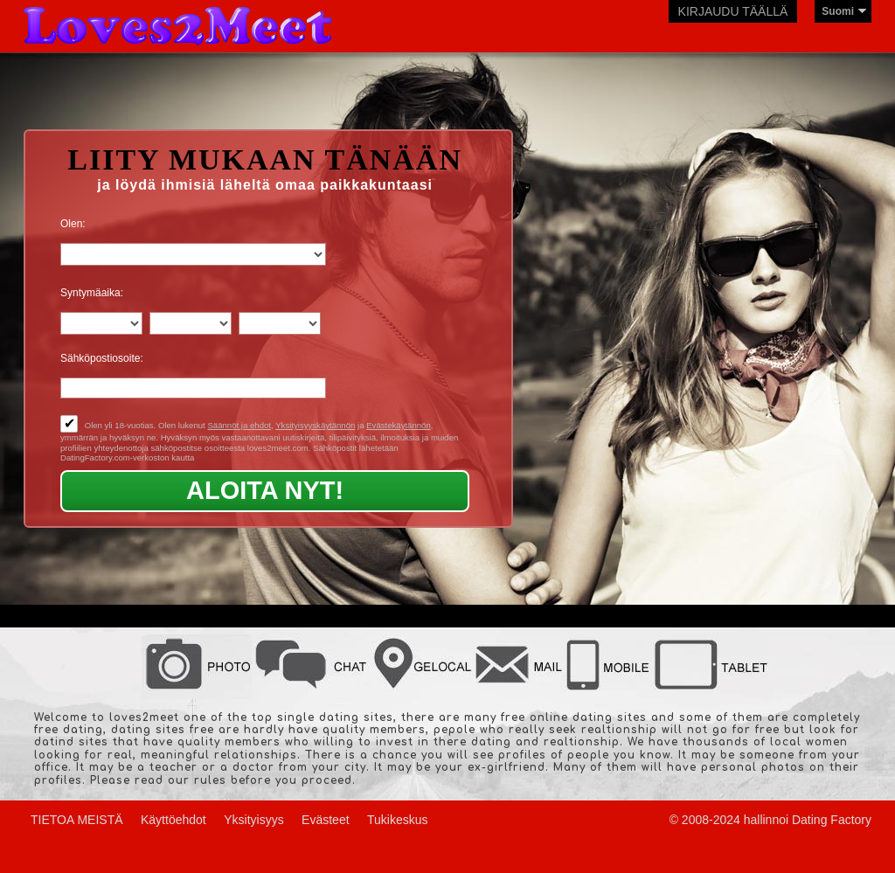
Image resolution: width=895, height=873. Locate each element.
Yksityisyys (253, 820)
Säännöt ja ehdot (239, 425)
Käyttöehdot (173, 820)
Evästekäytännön (398, 425)
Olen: (73, 224)
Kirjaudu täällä (733, 11)
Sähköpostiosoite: (101, 358)
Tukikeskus (397, 820)
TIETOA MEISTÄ (77, 820)
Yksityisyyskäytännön (315, 425)
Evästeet (325, 820)
